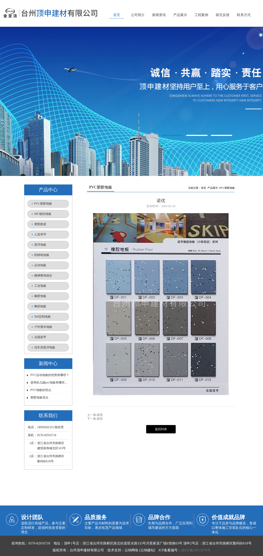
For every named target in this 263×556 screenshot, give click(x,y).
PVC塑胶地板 (227, 187)
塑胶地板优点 (39, 397)
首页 (203, 187)
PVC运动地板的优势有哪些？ (49, 375)
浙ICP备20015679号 (195, 550)
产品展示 (213, 187)
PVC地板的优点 (40, 390)
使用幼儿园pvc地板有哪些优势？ (52, 382)
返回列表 (161, 429)
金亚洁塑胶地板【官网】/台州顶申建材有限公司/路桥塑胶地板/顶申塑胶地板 (131, 102)
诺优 (100, 414)
